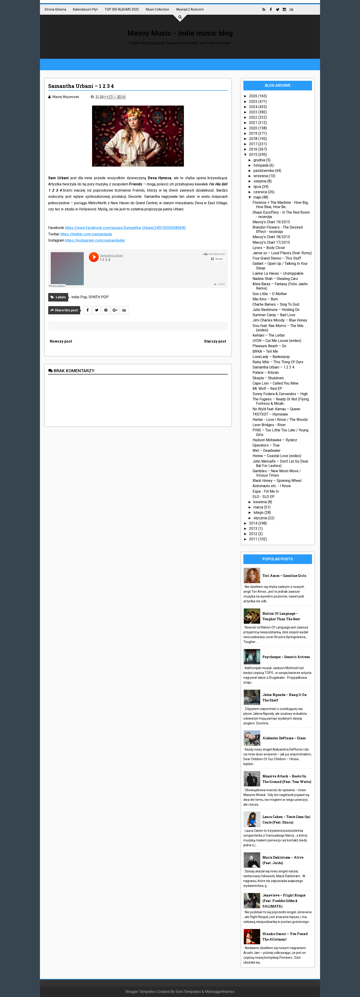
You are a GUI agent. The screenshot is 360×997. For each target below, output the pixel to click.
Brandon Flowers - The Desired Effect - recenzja (278, 229)
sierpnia (260, 181)
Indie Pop (79, 297)
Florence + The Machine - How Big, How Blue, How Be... (280, 204)
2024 (253, 107)
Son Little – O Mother (270, 294)
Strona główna (55, 9)
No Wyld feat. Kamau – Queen (276, 409)
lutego (258, 512)
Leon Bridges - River (269, 425)
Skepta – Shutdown (268, 378)
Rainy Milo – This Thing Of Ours (278, 362)
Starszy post (215, 341)
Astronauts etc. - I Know (272, 486)
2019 (253, 133)
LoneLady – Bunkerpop (271, 357)
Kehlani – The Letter (269, 335)
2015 (253, 154)
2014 (253, 523)
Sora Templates (188, 991)
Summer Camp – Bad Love (274, 315)
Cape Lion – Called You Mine (275, 383)
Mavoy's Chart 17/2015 (271, 242)
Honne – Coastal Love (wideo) (277, 456)
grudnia (259, 160)
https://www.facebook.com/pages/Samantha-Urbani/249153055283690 (125, 228)
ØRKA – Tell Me (265, 351)
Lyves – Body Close (269, 248)
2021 (253, 122)
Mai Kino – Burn (265, 299)
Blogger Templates (141, 991)
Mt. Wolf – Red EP (267, 388)
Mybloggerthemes (220, 991)
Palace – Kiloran (266, 372)
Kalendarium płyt (85, 9)
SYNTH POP (99, 297)
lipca (257, 186)
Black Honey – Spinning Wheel (277, 480)
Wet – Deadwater (267, 450)
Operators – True (266, 445)
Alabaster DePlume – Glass (284, 738)
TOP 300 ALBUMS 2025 (122, 9)
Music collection (157, 9)
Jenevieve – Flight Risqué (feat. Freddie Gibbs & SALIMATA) (283, 900)
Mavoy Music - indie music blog (180, 33)
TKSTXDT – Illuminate (270, 414)
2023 (253, 112)
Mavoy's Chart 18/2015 (271, 237)
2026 (253, 96)
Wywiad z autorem (190, 9)
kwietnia (260, 502)
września (261, 176)
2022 (253, 117)
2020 (253, 128)
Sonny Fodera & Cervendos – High (280, 394)
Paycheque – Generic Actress (286, 657)
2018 (253, 139)
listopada (261, 165)
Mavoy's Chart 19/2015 (271, 222)
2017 (253, 144)
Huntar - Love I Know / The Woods (280, 419)
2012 (253, 534)
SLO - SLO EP (264, 496)
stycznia (260, 518)
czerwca (260, 192)
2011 (253, 539)
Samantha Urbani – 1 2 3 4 (273, 367)
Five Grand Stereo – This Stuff (277, 258)
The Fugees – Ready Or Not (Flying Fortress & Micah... (281, 401)
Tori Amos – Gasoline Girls (284, 575)
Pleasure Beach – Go (269, 346)
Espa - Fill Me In (266, 491)
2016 (253, 149)
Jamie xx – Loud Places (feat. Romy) (282, 253)
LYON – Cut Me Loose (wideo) (277, 340)
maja (257, 197)
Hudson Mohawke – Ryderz (275, 440)
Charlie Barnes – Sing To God (276, 304)
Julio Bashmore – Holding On (276, 309)
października (264, 170)
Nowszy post (61, 341)
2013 (253, 528)
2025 (253, 101)
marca (258, 507)
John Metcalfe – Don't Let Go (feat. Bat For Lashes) (281, 463)
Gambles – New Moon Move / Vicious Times (277, 473)
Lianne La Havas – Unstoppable (278, 273)
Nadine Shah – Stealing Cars (275, 278)
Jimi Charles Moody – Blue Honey (280, 320)
